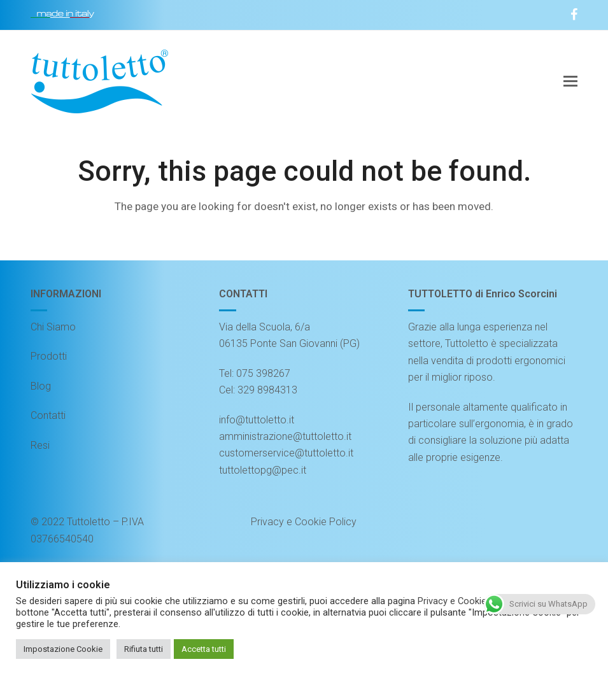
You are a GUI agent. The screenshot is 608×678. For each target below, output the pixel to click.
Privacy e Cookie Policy (304, 522)
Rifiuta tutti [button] (143, 649)
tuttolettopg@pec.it (262, 470)
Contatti (48, 415)
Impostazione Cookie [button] (63, 649)
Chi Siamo (53, 327)
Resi (40, 445)
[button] (570, 81)
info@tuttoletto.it (256, 420)
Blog (41, 386)
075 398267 (263, 373)
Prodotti (49, 356)
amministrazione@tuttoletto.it (285, 436)
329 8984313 (267, 390)
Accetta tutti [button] (203, 649)
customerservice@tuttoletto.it (286, 453)
